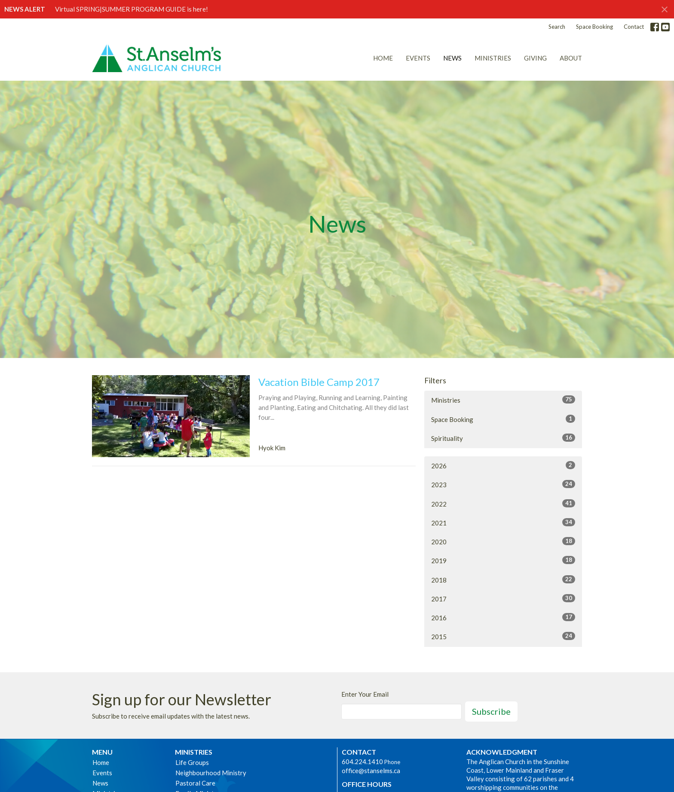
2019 (503, 560)
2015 (503, 636)
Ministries (493, 58)
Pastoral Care (195, 783)
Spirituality (503, 438)
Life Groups (192, 762)
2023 (503, 484)
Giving (535, 58)
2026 (503, 465)
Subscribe (491, 711)
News (452, 58)
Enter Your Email (365, 694)
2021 (503, 522)
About (571, 58)
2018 (503, 579)
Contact (634, 26)
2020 (503, 541)
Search (556, 26)
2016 (503, 617)
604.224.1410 (362, 761)
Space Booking (594, 26)
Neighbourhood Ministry (210, 773)
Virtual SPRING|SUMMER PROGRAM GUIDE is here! (131, 9)
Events (418, 58)
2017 (503, 598)
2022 (503, 503)
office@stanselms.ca (371, 770)
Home (383, 58)
